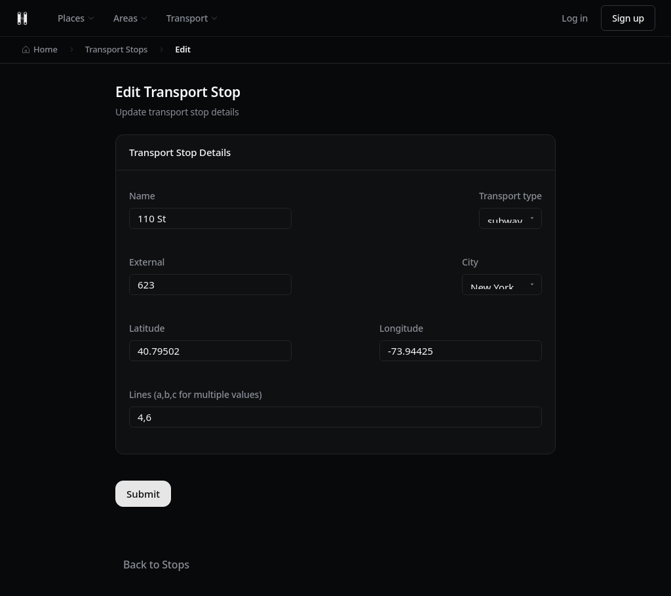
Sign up (628, 18)
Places (76, 18)
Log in (575, 18)
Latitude (146, 328)
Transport (192, 18)
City (470, 262)
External (146, 262)
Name (142, 195)
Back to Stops (156, 564)
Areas (130, 18)
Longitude (401, 328)
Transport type (510, 195)
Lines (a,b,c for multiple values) (195, 394)
